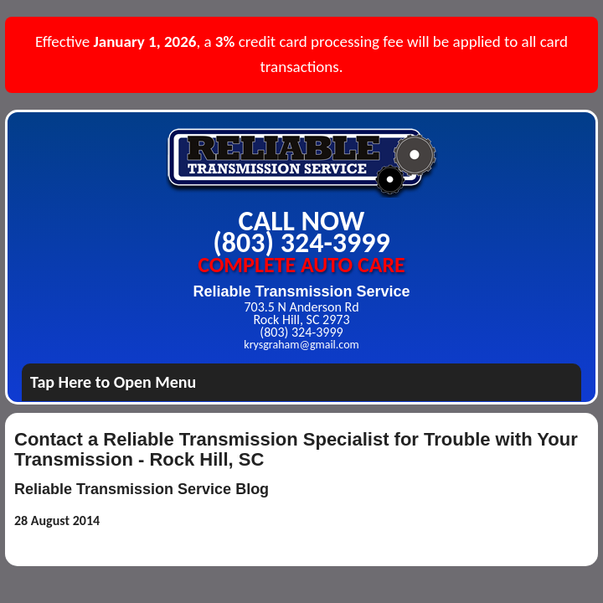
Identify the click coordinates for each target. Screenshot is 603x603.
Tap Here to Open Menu (113, 382)
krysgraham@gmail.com (301, 345)
